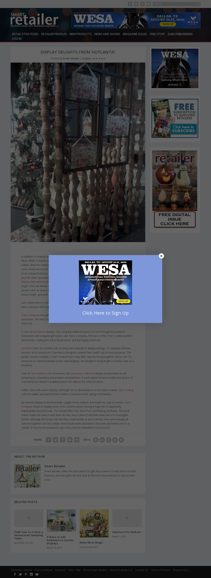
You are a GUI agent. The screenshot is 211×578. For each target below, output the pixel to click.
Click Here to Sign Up (105, 313)
